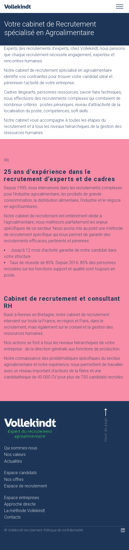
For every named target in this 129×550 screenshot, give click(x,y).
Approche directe (20, 504)
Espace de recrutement (25, 485)
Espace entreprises (21, 497)
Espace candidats (20, 472)
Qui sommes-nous (20, 448)
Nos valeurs (15, 454)
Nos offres (14, 479)
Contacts (12, 517)
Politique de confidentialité (63, 530)
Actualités (13, 461)
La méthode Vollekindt (24, 510)
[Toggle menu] (119, 6)
